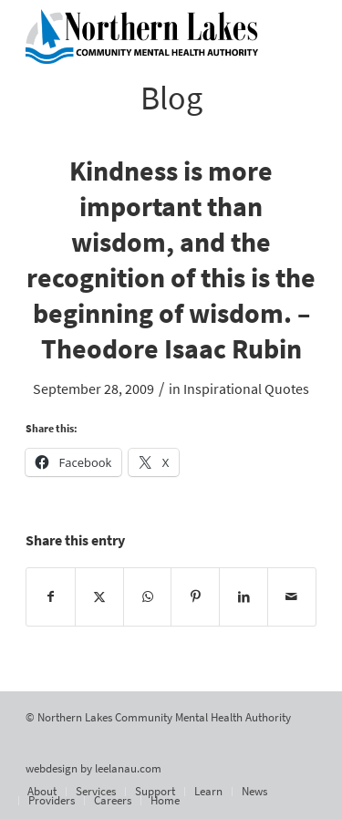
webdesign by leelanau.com (93, 768)
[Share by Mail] (292, 597)
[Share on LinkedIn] (243, 597)
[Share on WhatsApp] (147, 597)
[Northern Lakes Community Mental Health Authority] (142, 36)
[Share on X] (99, 597)
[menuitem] (42, 791)
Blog (171, 98)
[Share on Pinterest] (195, 597)
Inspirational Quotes (246, 388)
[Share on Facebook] (50, 597)
